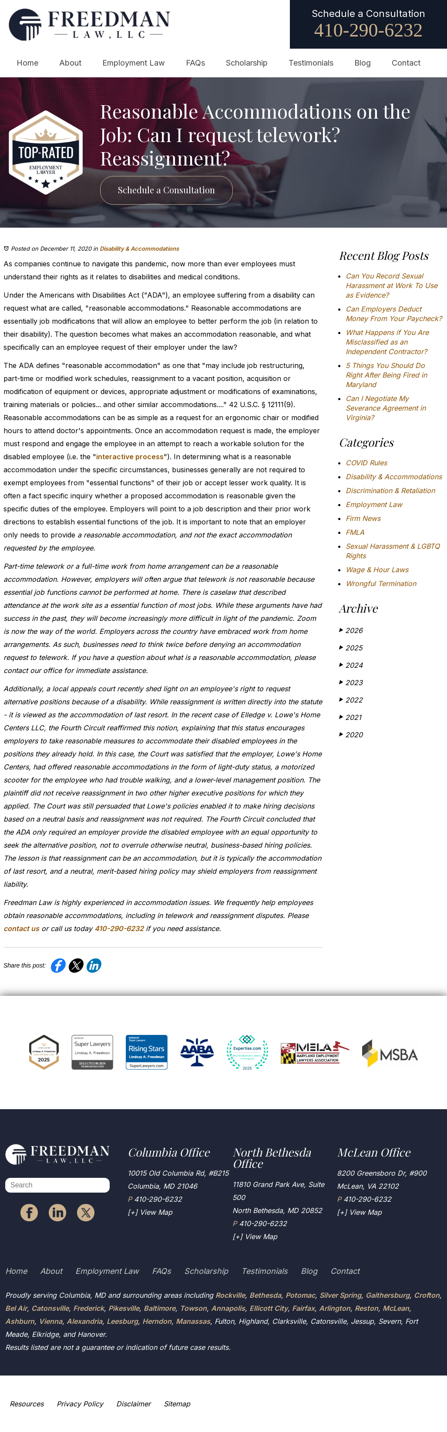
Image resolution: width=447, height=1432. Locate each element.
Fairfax (303, 1308)
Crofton (427, 1295)
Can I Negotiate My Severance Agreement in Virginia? (386, 408)
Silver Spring (340, 1295)
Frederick (88, 1308)
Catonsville (50, 1308)
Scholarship (247, 62)
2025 (350, 647)
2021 (350, 717)
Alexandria (84, 1321)
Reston (366, 1308)
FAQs (195, 62)
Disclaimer (133, 1403)
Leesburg (122, 1321)
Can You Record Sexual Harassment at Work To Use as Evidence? (391, 285)
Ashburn (19, 1321)
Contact (406, 62)
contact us (21, 928)
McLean (396, 1308)
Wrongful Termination (381, 583)
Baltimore (159, 1308)
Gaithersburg (388, 1295)
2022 (351, 699)
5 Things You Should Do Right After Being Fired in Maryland (386, 375)
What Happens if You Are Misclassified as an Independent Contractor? (387, 342)
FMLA (355, 532)
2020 (351, 734)
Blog (362, 62)
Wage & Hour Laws (377, 569)
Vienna (50, 1321)
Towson (193, 1308)
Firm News (363, 518)
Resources (27, 1403)
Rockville (230, 1295)
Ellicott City (268, 1308)
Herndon (156, 1321)
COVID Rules (366, 462)
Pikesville (123, 1308)
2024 (351, 665)
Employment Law (133, 62)
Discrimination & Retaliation (390, 490)
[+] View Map (150, 1212)
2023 (351, 682)
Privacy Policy (80, 1403)
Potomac (300, 1295)
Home (27, 62)
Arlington (334, 1308)
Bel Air (16, 1308)
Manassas (193, 1321)
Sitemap (177, 1403)
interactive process (130, 456)
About (70, 62)
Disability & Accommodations (139, 248)
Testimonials (311, 62)
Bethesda (265, 1295)
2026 (351, 630)
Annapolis (228, 1308)
